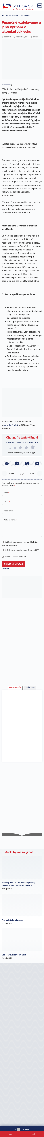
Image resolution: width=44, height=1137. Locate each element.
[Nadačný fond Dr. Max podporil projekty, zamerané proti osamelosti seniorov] (22, 867)
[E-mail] (37, 464)
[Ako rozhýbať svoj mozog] (22, 905)
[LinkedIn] (17, 464)
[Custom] (11, 1134)
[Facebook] (7, 464)
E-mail (7, 501)
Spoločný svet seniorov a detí (14, 955)
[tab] (15, 688)
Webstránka (8, 511)
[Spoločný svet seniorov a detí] (22, 939)
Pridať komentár (10, 519)
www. (10, 425)
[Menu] (39, 5)
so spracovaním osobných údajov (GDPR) (25, 550)
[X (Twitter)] (27, 464)
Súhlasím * (22, 550)
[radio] (10, 447)
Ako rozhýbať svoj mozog (12, 920)
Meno (6, 492)
